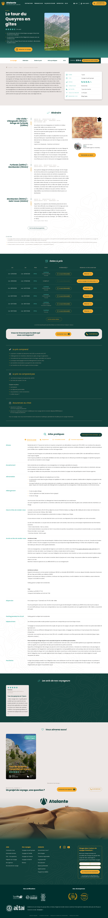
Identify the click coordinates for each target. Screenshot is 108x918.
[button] (86, 82)
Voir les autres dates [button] (53, 319)
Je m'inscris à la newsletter (90, 872)
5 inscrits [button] (46, 312)
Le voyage (13, 60)
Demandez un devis (87, 155)
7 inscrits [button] (46, 297)
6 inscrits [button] (46, 275)
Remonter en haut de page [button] (53, 783)
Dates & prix (38, 60)
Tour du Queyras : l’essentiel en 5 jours (20, 768)
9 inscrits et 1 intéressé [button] (46, 305)
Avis (64, 60)
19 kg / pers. (84, 96)
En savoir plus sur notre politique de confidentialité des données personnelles (90, 876)
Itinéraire (25, 60)
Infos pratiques (52, 60)
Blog (66, 3)
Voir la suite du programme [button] (36, 228)
